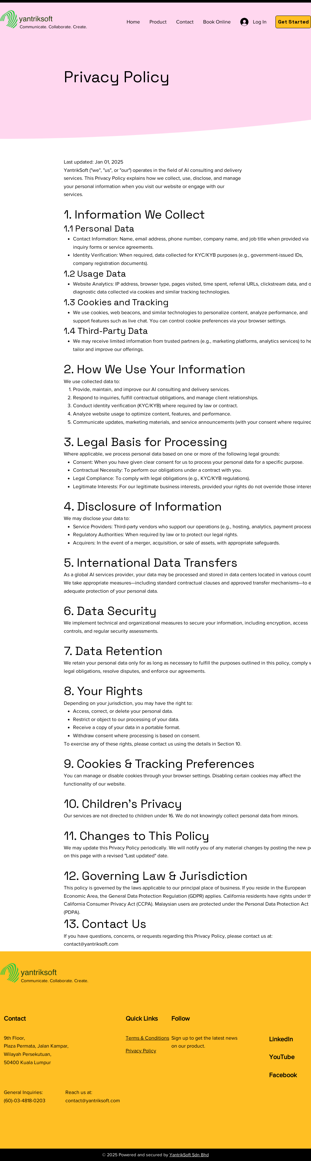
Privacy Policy (141, 1050)
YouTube (281, 1056)
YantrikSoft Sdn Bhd (189, 1154)
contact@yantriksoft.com (91, 944)
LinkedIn (281, 1039)
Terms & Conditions (147, 1038)
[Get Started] (293, 22)
